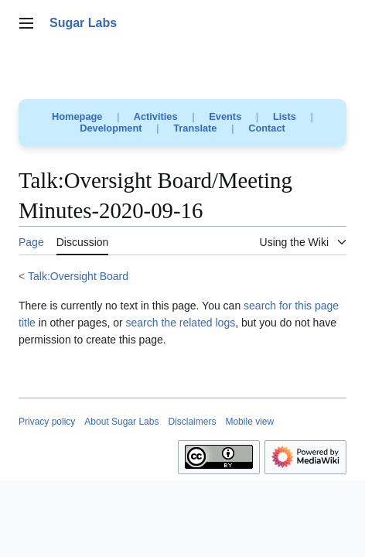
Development (111, 128)
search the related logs (181, 322)
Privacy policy (47, 421)
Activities (156, 116)
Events (225, 116)
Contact (266, 128)
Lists (284, 116)
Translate (195, 128)
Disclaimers (192, 421)
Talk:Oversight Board (78, 276)
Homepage (77, 116)
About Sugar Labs (121, 421)
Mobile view (249, 421)
